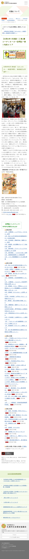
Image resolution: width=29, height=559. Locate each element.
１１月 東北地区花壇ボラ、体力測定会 (16, 440)
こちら (10, 214)
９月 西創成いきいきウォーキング (15, 431)
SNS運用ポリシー (6, 547)
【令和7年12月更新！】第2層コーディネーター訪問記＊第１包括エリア (15, 492)
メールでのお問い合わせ (15, 537)
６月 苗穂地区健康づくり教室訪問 (15, 254)
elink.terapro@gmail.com (10, 212)
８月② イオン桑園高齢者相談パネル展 (16, 352)
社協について (18, 18)
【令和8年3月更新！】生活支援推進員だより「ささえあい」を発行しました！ (14, 480)
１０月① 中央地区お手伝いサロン (15, 361)
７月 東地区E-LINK (10, 423)
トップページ (11, 18)
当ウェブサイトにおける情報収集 (9, 546)
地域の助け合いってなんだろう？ (11, 517)
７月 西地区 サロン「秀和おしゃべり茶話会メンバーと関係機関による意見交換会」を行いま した (16, 288)
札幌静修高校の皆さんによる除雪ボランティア (15, 507)
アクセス (14, 534)
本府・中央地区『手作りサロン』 (16, 410)
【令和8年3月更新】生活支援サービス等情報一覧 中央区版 (15, 486)
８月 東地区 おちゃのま (12, 427)
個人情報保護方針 (6, 543)
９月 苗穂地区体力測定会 (13, 356)
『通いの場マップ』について (10, 497)
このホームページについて (7, 544)
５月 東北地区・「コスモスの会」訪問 (16, 252)
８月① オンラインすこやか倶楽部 (15, 348)
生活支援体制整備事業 (11, 20)
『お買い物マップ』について (10, 502)
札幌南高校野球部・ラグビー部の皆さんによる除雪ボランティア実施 (15, 512)
